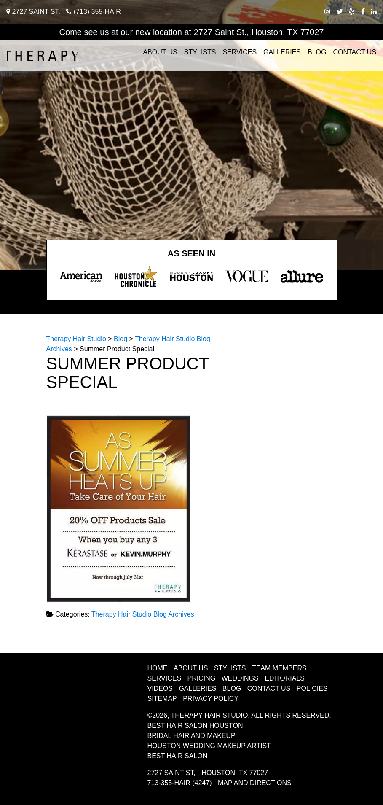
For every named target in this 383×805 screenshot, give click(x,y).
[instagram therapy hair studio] (327, 11)
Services (239, 52)
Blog (317, 52)
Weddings (240, 678)
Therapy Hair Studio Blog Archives (142, 614)
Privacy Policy (210, 698)
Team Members (279, 668)
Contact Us (354, 52)
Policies (312, 688)
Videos (160, 688)
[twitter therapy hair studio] (340, 11)
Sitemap (162, 698)
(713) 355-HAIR (93, 11)
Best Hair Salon (177, 755)
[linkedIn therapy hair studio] (374, 11)
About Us (160, 52)
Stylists (200, 52)
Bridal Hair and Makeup (191, 735)
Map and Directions (255, 782)
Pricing (201, 678)
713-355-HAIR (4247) (179, 782)
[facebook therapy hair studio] (363, 11)
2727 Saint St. (33, 11)
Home (157, 668)
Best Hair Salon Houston (195, 725)
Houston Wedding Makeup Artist (209, 745)
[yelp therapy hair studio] (352, 11)
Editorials (285, 678)
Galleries (282, 52)
